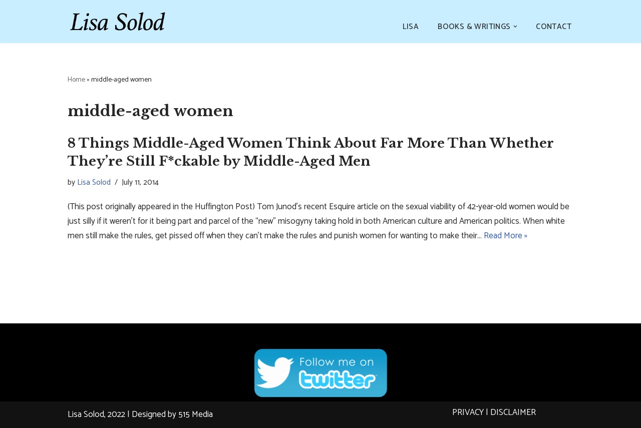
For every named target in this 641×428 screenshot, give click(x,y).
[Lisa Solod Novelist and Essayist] (118, 21)
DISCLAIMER (513, 412)
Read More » (505, 236)
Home (76, 80)
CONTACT (553, 27)
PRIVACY (468, 412)
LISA (411, 27)
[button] (515, 27)
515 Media (195, 414)
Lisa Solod (94, 182)
